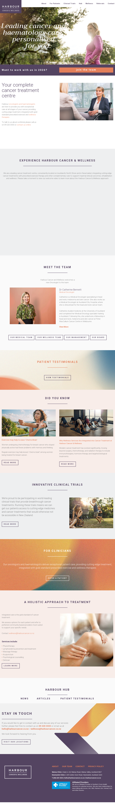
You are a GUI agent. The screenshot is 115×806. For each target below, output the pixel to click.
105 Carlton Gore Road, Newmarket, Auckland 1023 (84, 775)
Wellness (89, 3)
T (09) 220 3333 (57, 778)
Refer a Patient (57, 578)
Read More (10, 462)
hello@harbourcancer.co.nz (15, 729)
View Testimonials (57, 377)
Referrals (100, 3)
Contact (111, 3)
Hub (80, 3)
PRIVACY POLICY (96, 766)
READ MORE (10, 524)
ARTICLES (45, 698)
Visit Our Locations (16, 742)
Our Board (98, 337)
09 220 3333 (45, 726)
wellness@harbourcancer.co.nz (21, 633)
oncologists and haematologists (22, 104)
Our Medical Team (21, 337)
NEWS (25, 698)
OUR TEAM (67, 766)
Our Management (76, 337)
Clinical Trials (70, 3)
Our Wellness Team (49, 337)
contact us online (24, 125)
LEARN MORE (11, 666)
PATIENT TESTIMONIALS (77, 698)
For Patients (55, 3)
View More (63, 327)
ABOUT (55, 766)
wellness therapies (86, 567)
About (43, 3)
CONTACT (80, 766)
